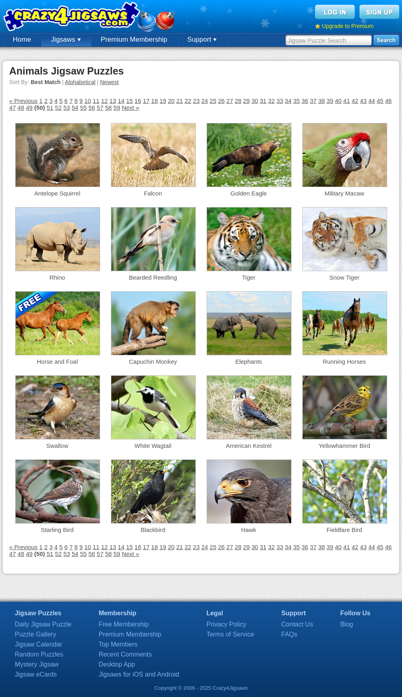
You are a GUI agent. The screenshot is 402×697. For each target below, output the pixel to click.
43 (363, 100)
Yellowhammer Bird (344, 445)
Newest (109, 82)
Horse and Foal (57, 361)
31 (263, 100)
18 (154, 100)
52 (58, 107)
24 (204, 100)
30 (254, 100)
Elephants (248, 361)
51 (49, 107)
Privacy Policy (226, 624)
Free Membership (123, 624)
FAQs (289, 634)
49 (29, 107)
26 (221, 100)
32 (271, 100)
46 (388, 100)
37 (313, 100)
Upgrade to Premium (348, 26)
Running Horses (344, 361)
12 (104, 100)
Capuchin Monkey (153, 361)
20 (171, 100)
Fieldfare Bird (344, 529)
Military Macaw (344, 193)
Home (22, 39)
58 (108, 107)
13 (112, 100)
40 (338, 100)
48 (21, 107)
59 (116, 107)
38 (321, 100)
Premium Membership (134, 39)
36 (305, 100)
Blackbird (153, 529)
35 (296, 100)
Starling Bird (57, 529)
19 (162, 100)
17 (146, 100)
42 (355, 100)
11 (96, 100)
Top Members (117, 644)
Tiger (248, 277)
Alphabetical (80, 82)
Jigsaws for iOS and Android (138, 674)
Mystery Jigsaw (36, 664)
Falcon (153, 193)
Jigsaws (65, 39)
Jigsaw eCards (36, 674)
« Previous (23, 100)
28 (238, 100)
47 (12, 107)
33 (279, 100)
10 (87, 100)
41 (346, 100)
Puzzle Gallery (35, 634)
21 (179, 100)
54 (75, 107)
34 (288, 100)
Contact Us (297, 624)
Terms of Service (230, 634)
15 (129, 100)
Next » (130, 107)
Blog (346, 624)
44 (371, 100)
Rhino (57, 277)
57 (100, 107)
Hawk (248, 529)
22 (188, 100)
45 (380, 100)
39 (330, 100)
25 (213, 100)
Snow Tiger (344, 277)
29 (246, 100)
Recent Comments (125, 654)
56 (91, 107)
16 (138, 100)
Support (202, 39)
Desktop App (116, 664)
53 (66, 107)
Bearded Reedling (153, 277)
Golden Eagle (249, 193)
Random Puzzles (39, 654)
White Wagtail (153, 445)
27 (229, 100)
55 (83, 107)
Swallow (57, 445)
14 (121, 100)
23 (196, 100)
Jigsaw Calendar (38, 644)
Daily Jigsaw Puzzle (43, 624)
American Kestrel (248, 445)
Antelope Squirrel (57, 193)
